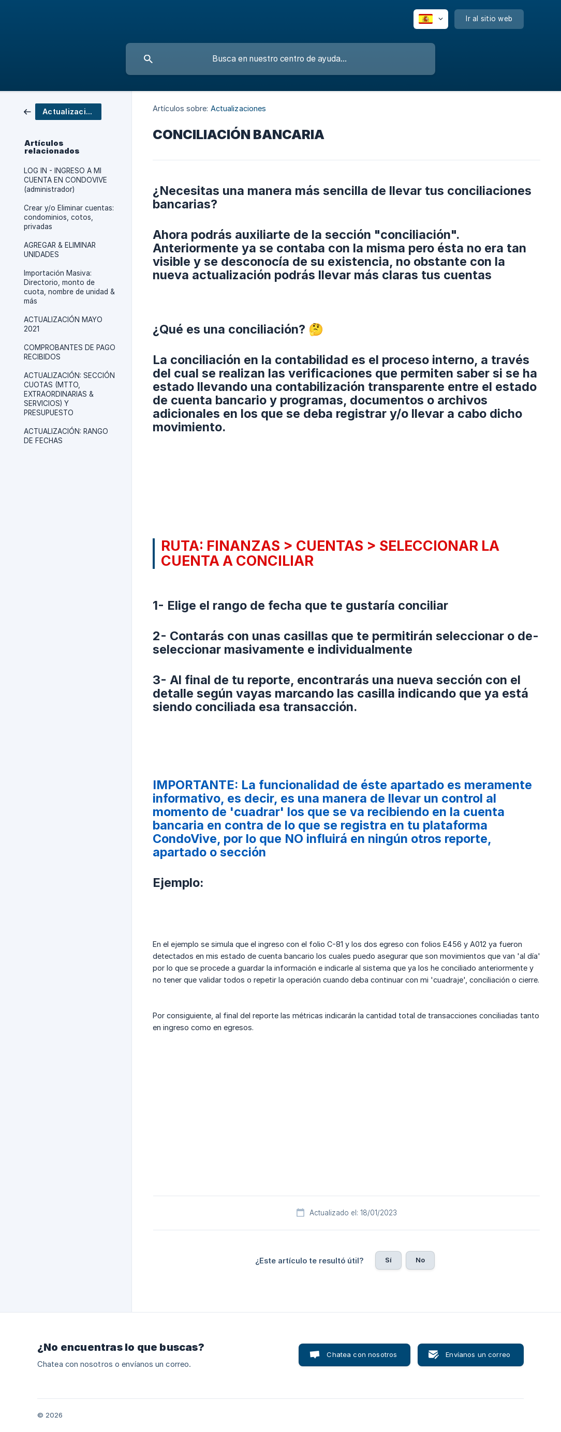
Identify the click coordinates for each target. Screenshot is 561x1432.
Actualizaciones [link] (239, 108)
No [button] (420, 1260)
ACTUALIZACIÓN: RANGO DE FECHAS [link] (66, 436)
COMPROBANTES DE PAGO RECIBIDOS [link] (69, 352)
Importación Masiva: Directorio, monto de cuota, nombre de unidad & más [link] (69, 287)
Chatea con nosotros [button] (362, 1354)
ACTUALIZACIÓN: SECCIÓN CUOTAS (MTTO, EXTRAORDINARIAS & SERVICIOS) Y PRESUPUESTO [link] (69, 394)
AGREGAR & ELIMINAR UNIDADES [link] (60, 250)
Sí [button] (388, 1260)
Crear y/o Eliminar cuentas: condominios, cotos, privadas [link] (69, 217)
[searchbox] (280, 59)
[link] (62, 111)
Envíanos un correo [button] (478, 1354)
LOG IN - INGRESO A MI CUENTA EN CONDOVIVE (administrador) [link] (65, 180)
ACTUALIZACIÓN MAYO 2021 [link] (63, 324)
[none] (431, 19)
